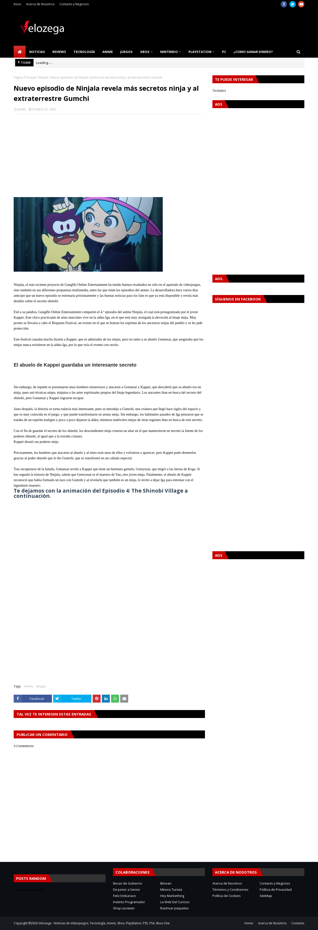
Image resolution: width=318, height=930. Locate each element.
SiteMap (266, 895)
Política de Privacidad (276, 889)
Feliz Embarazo (124, 895)
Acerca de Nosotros (40, 4)
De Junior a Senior (126, 889)
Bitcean (165, 883)
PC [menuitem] (224, 51)
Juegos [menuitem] (126, 51)
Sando (21, 109)
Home (248, 923)
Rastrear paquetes (174, 908)
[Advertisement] (109, 154)
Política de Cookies (226, 895)
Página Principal (25, 77)
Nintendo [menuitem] (169, 51)
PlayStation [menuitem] (200, 51)
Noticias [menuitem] (37, 51)
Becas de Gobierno (127, 883)
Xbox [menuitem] (145, 51)
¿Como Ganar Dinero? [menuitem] (253, 51)
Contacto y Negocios (74, 4)
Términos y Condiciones (230, 889)
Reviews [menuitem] (59, 51)
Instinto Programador (129, 902)
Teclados (219, 90)
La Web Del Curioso (175, 902)
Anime (28, 686)
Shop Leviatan (124, 908)
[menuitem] (20, 52)
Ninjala (43, 77)
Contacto (297, 923)
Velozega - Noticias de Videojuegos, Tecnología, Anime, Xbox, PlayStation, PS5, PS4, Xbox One (104, 923)
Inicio (17, 4)
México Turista (171, 889)
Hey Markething (172, 895)
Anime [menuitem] (107, 51)
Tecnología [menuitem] (84, 51)
